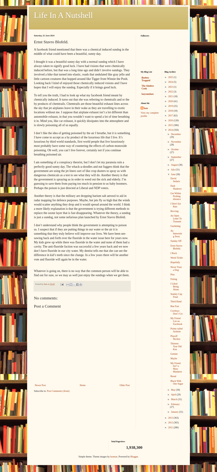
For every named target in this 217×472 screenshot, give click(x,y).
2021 (171, 96)
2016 (171, 120)
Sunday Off (175, 241)
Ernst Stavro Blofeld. (176, 247)
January (175, 412)
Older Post (125, 385)
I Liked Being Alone (174, 286)
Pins (172, 274)
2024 (171, 82)
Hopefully (175, 262)
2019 (171, 106)
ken (146, 108)
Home (83, 385)
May (173, 390)
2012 (171, 422)
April (174, 394)
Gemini (173, 354)
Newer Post (40, 385)
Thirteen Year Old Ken (175, 346)
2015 (171, 125)
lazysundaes (148, 94)
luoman (113, 456)
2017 (171, 115)
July (173, 169)
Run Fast (174, 306)
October (175, 149)
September (176, 157)
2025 (171, 77)
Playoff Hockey (175, 337)
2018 (171, 111)
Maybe (173, 358)
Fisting (173, 279)
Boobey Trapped (146, 79)
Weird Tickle (176, 258)
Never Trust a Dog (176, 268)
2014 (171, 130)
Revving (174, 211)
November (176, 142)
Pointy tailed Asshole (176, 330)
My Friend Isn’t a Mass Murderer (176, 367)
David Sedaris (175, 180)
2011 (170, 427)
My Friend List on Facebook (176, 321)
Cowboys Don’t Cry (176, 312)
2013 (171, 418)
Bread (173, 376)
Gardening (175, 226)
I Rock (173, 253)
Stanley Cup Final (176, 295)
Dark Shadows (176, 187)
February (175, 404)
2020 (171, 101)
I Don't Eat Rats (175, 205)
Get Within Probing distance (175, 196)
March (174, 399)
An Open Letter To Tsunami (176, 218)
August (175, 165)
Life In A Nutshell (63, 15)
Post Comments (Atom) (58, 391)
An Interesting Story (176, 234)
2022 (171, 91)
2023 (171, 87)
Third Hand (175, 301)
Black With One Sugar (176, 382)
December (176, 134)
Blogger (134, 456)
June (173, 174)
